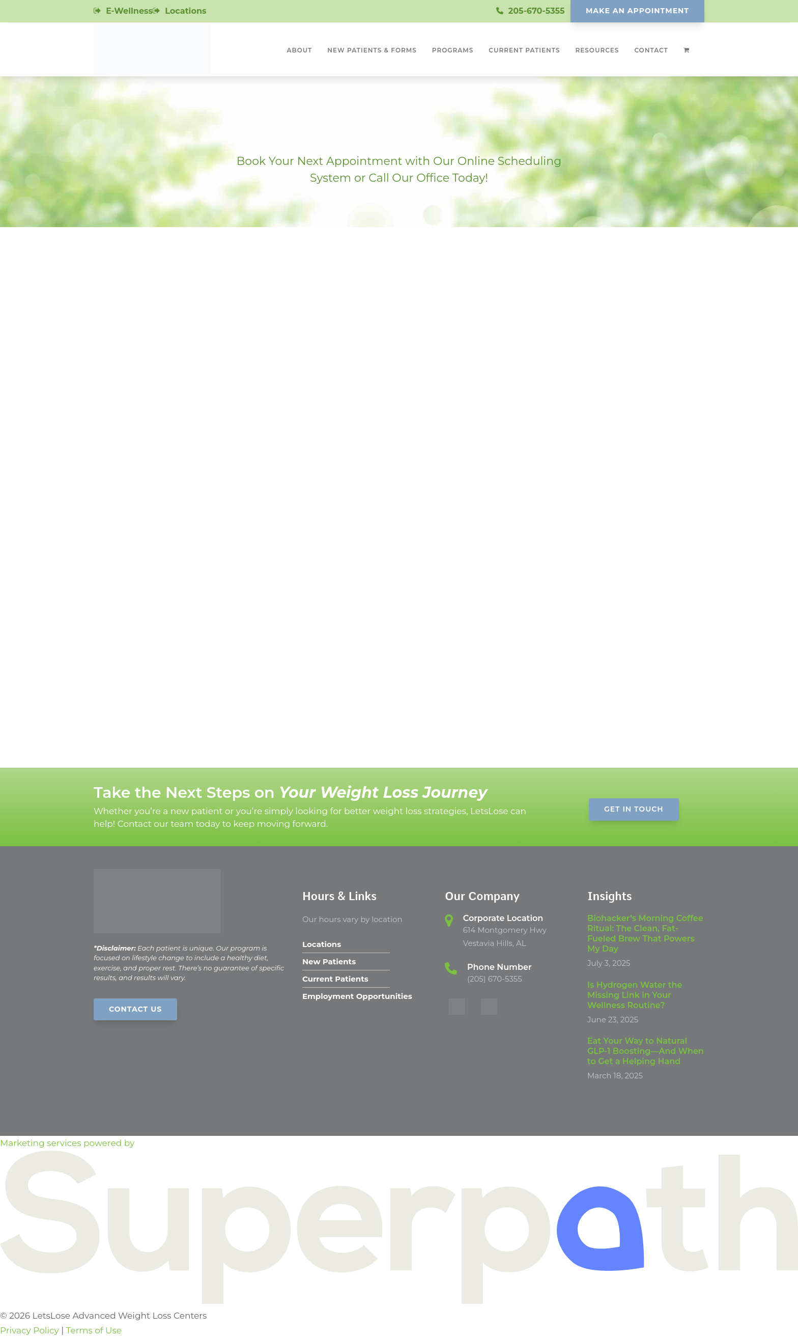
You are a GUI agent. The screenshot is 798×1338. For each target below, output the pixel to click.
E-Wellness (129, 11)
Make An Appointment (637, 10)
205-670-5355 (536, 11)
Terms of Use (94, 1330)
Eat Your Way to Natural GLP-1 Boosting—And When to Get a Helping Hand (645, 1051)
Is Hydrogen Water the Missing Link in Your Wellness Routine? (634, 995)
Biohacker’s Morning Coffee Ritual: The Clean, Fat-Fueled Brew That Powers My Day (645, 933)
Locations (185, 11)
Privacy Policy (29, 1330)
